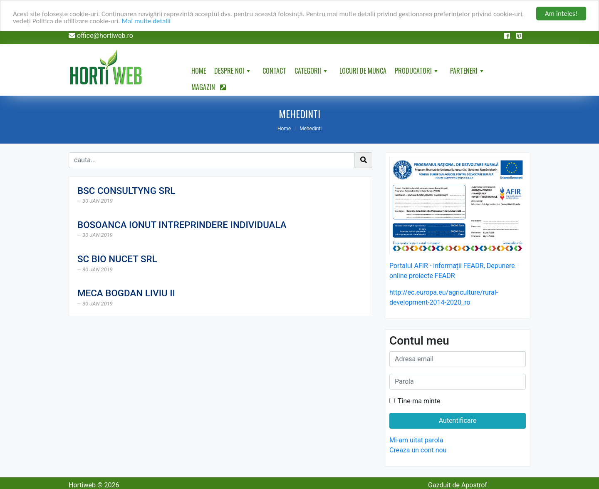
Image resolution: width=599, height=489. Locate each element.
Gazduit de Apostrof (457, 485)
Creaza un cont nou (417, 450)
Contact (274, 71)
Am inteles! (561, 13)
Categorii (312, 72)
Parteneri (467, 72)
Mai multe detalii (146, 21)
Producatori (417, 72)
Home (198, 71)
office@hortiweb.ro (105, 36)
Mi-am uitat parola (416, 440)
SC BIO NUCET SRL (117, 258)
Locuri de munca (362, 71)
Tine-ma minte (419, 401)
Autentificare (458, 420)
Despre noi (233, 72)
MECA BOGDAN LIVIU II (126, 293)
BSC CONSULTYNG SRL (126, 190)
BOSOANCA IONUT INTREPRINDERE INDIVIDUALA (182, 224)
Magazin (208, 87)
